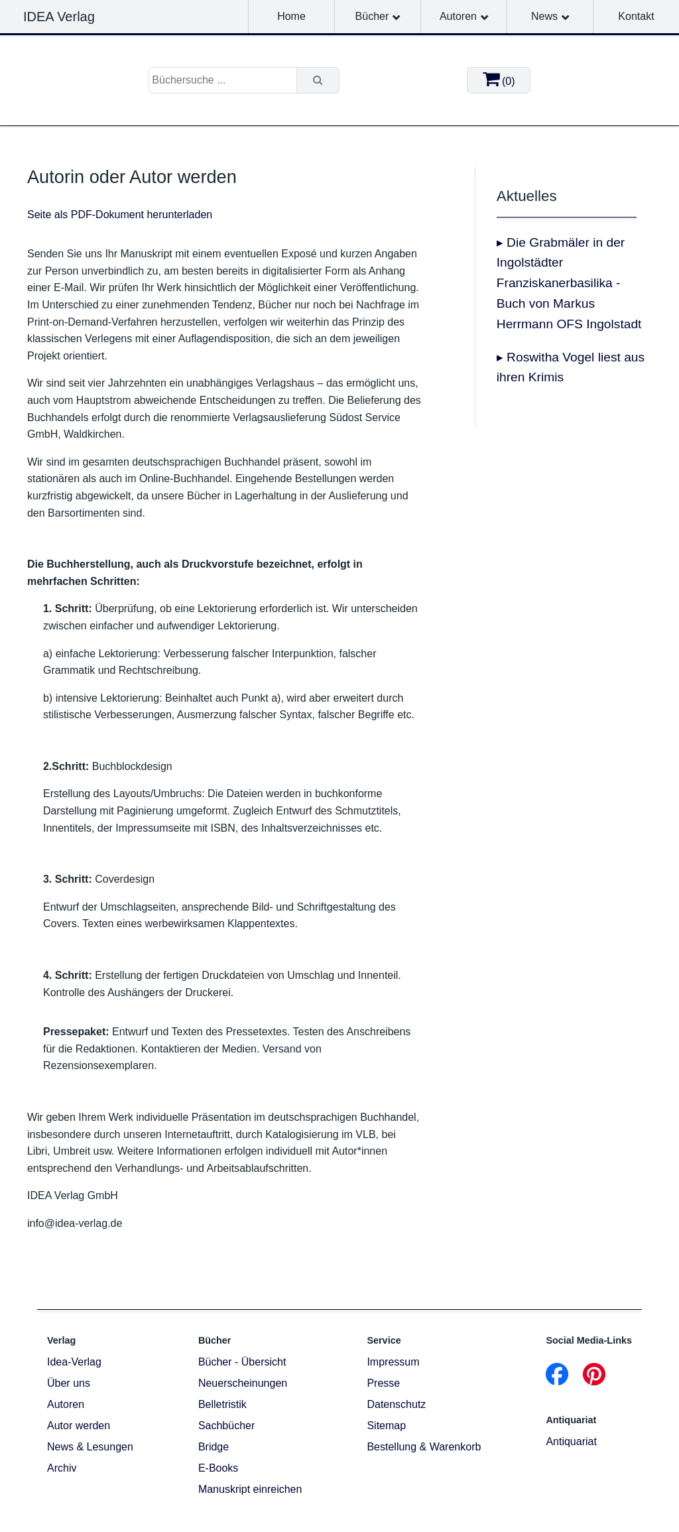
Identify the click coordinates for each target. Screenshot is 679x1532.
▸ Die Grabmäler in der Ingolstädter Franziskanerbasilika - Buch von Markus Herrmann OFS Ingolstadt (569, 283)
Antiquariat (571, 1441)
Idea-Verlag (74, 1362)
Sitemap (386, 1425)
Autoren (458, 16)
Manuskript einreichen (250, 1489)
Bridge (213, 1446)
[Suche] (318, 80)
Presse (383, 1383)
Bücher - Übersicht (242, 1362)
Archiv (61, 1468)
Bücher (372, 16)
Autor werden (78, 1425)
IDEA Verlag (59, 16)
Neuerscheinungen (242, 1383)
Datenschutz (396, 1404)
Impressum (393, 1362)
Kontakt (636, 16)
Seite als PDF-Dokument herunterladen (119, 214)
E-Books (218, 1468)
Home (291, 16)
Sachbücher (226, 1425)
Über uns (68, 1383)
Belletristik (222, 1404)
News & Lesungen (90, 1446)
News (544, 16)
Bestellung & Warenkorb (424, 1446)
